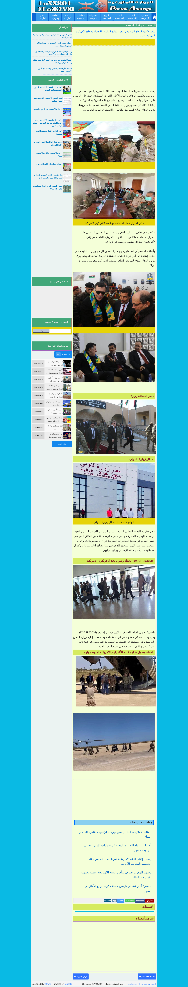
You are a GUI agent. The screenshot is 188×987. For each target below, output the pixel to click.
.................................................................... (57, 40)
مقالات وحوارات (55, 17)
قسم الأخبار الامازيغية (136, 25)
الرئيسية (151, 25)
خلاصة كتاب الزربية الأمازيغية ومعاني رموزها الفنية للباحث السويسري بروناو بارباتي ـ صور (47, 123)
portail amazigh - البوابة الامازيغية (140, 984)
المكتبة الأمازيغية (68, 17)
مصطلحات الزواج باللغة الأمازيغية (49, 164)
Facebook (140, 901)
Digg (114, 901)
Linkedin (107, 901)
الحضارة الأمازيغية (145, 17)
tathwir (47, 984)
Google (68, 984)
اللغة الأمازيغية (119, 17)
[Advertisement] (114, 65)
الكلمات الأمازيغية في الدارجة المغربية (47, 109)
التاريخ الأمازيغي (106, 17)
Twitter (120, 901)
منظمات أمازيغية (81, 17)
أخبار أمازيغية (42, 17)
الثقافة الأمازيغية (132, 17)
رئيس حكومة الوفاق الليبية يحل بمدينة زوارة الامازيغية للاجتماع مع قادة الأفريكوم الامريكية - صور (115, 33)
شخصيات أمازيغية (93, 17)
